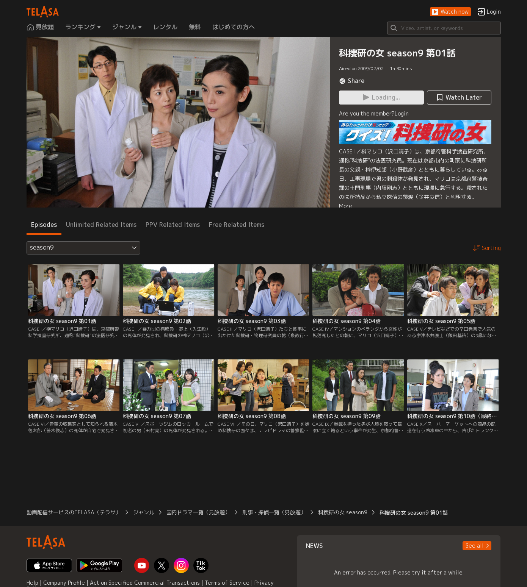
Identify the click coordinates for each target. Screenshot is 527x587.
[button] (450, 12)
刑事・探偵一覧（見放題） (274, 512)
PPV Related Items (173, 224)
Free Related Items (236, 224)
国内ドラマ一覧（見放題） (198, 512)
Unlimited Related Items (101, 224)
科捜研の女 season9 (342, 512)
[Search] (444, 28)
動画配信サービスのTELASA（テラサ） (74, 512)
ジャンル (143, 512)
